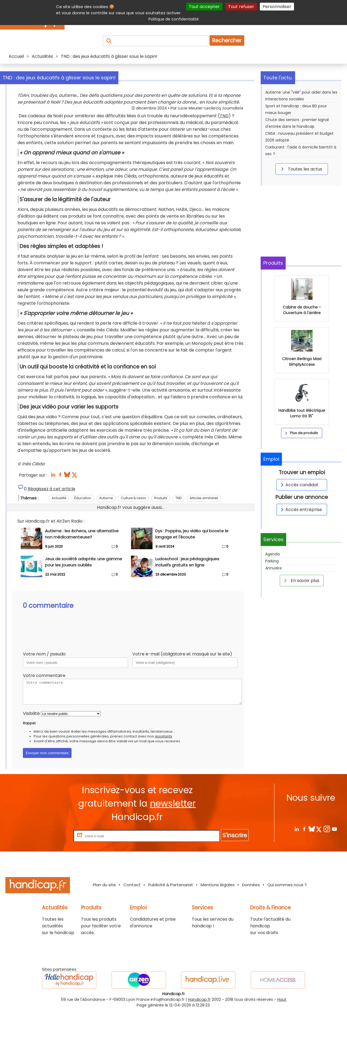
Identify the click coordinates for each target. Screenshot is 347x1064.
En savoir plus (300, 580)
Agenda (272, 554)
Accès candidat (298, 484)
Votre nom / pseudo (44, 708)
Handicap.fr (199, 1053)
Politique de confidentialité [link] (173, 19)
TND (71, 129)
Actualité (59, 551)
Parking (272, 561)
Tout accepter (204, 6)
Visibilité (31, 767)
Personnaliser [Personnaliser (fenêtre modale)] (277, 6)
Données (251, 938)
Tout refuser (241, 6)
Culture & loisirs (133, 551)
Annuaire (273, 568)
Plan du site (104, 938)
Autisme (106, 551)
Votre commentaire (44, 729)
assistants (163, 790)
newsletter (173, 857)
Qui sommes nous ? (287, 938)
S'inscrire (234, 889)
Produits (160, 551)
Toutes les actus (300, 169)
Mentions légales (218, 938)
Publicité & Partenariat (170, 938)
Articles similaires (204, 551)
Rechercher (227, 40)
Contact (132, 938)
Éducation (82, 551)
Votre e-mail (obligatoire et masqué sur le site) (182, 708)
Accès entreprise (300, 509)
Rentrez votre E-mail (50, 889)
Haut (281, 1053)
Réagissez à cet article (51, 543)
